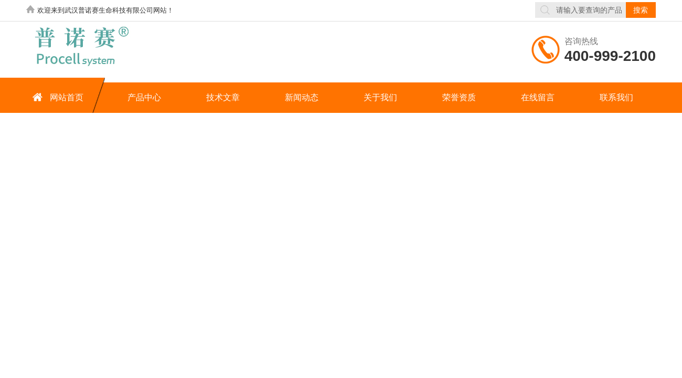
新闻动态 (301, 97)
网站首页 (56, 96)
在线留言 (538, 97)
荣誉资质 (459, 97)
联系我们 (616, 97)
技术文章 (223, 97)
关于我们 (380, 97)
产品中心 (144, 97)
